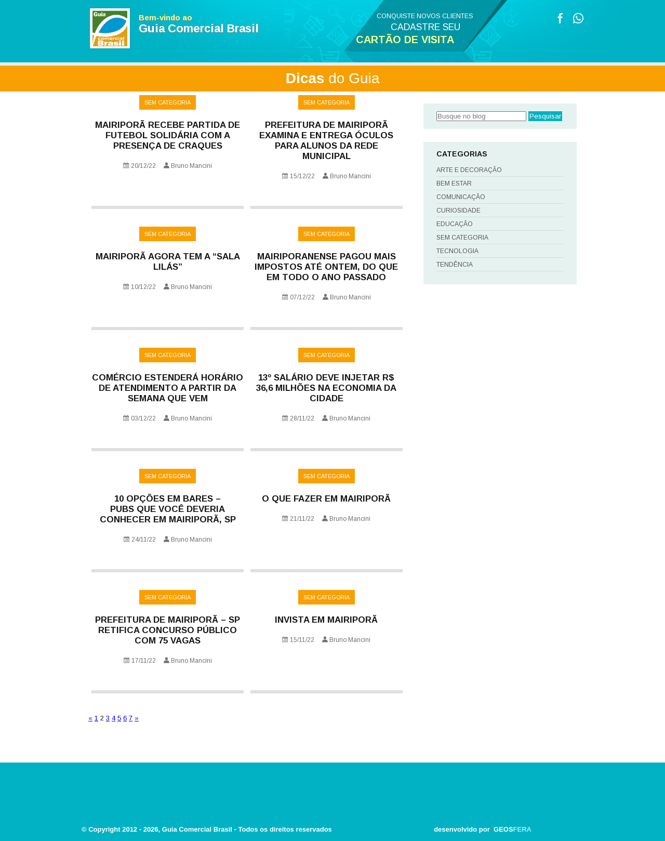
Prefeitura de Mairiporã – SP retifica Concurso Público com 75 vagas (167, 630)
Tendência (454, 264)
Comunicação (460, 197)
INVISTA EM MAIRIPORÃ (326, 620)
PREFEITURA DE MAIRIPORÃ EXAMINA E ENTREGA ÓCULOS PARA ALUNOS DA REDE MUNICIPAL (326, 140)
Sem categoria (167, 102)
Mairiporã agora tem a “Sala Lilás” (168, 262)
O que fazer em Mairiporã (326, 499)
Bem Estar (454, 183)
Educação (454, 224)
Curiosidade (458, 210)
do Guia (333, 78)
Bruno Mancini (191, 165)
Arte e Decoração (469, 170)
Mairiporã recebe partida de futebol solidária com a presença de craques (167, 135)
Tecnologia (457, 251)
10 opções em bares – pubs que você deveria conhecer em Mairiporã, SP (168, 509)
